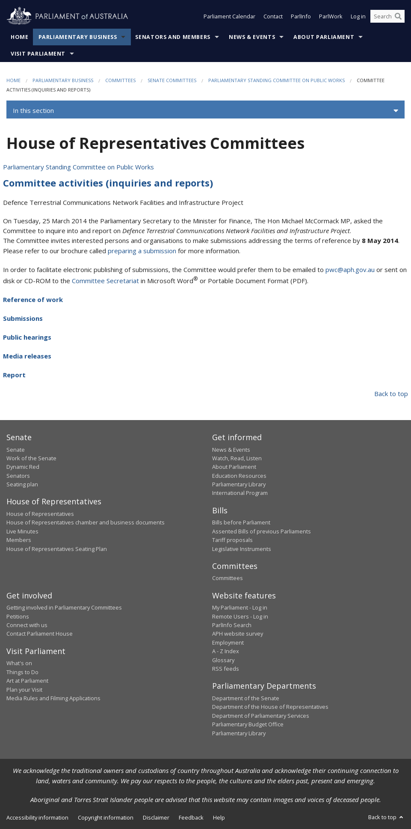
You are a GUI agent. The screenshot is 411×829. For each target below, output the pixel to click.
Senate (15, 449)
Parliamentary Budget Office (248, 724)
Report (14, 374)
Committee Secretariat (105, 280)
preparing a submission (142, 250)
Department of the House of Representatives (270, 707)
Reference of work (33, 299)
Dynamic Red (22, 467)
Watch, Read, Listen (237, 458)
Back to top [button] (386, 817)
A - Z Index (225, 651)
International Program (240, 493)
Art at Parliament (27, 680)
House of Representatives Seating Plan (56, 549)
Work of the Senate (31, 458)
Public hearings (27, 337)
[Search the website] (387, 16)
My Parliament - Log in (239, 607)
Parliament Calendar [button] (229, 16)
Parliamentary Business (77, 37)
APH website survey (237, 633)
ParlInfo (301, 16)
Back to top (391, 393)
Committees (120, 80)
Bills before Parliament (241, 522)
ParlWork (331, 16)
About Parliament (323, 37)
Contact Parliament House (39, 633)
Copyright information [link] (105, 817)
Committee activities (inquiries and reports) (108, 182)
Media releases (27, 356)
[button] (205, 111)
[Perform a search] (398, 16)
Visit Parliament (38, 53)
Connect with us (26, 625)
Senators (18, 476)
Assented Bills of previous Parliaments (261, 531)
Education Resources (239, 476)
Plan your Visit (24, 689)
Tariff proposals (232, 540)
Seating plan (22, 484)
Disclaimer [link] (156, 817)
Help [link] (219, 817)
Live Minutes (22, 531)
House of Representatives (40, 514)
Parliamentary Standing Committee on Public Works (276, 80)
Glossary (223, 660)
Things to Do (22, 672)
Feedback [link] (191, 817)
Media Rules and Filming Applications (53, 698)
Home (20, 37)
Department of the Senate (245, 698)
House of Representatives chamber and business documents (85, 522)
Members (18, 540)
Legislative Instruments (241, 549)
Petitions (17, 616)
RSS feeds (225, 668)
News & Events (252, 37)
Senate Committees (172, 80)
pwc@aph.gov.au (350, 269)
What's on (19, 663)
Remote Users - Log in (240, 616)
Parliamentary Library (239, 484)
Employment (228, 642)
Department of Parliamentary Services (260, 715)
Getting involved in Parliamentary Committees (64, 607)
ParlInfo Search (231, 625)
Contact (273, 16)
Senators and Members (172, 37)
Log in (358, 16)
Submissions (23, 318)
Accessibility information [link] (37, 817)
